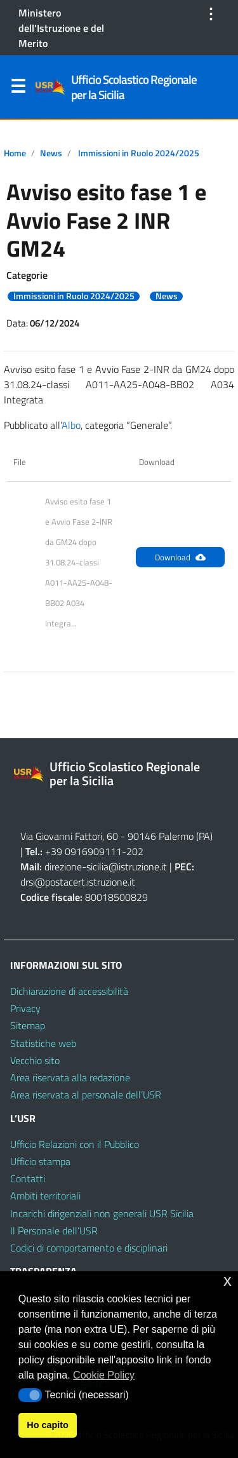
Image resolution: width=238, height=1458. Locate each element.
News (51, 153)
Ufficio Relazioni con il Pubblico (74, 1144)
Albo (71, 425)
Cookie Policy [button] (104, 1375)
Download (180, 557)
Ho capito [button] (48, 1425)
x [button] (227, 1280)
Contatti (27, 1178)
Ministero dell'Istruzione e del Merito (61, 28)
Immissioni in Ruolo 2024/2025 (138, 153)
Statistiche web (43, 1043)
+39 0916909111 (83, 851)
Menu (18, 89)
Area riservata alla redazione (70, 1077)
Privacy (25, 1008)
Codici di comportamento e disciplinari (89, 1247)
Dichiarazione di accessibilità (69, 991)
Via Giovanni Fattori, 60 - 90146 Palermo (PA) (116, 836)
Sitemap (27, 1025)
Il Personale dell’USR (54, 1230)
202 (134, 851)
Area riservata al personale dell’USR (85, 1094)
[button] (30, 1395)
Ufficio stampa (40, 1161)
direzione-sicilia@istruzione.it (105, 866)
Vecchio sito (35, 1060)
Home (15, 153)
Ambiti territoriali (45, 1195)
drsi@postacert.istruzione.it (77, 881)
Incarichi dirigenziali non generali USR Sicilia (102, 1213)
